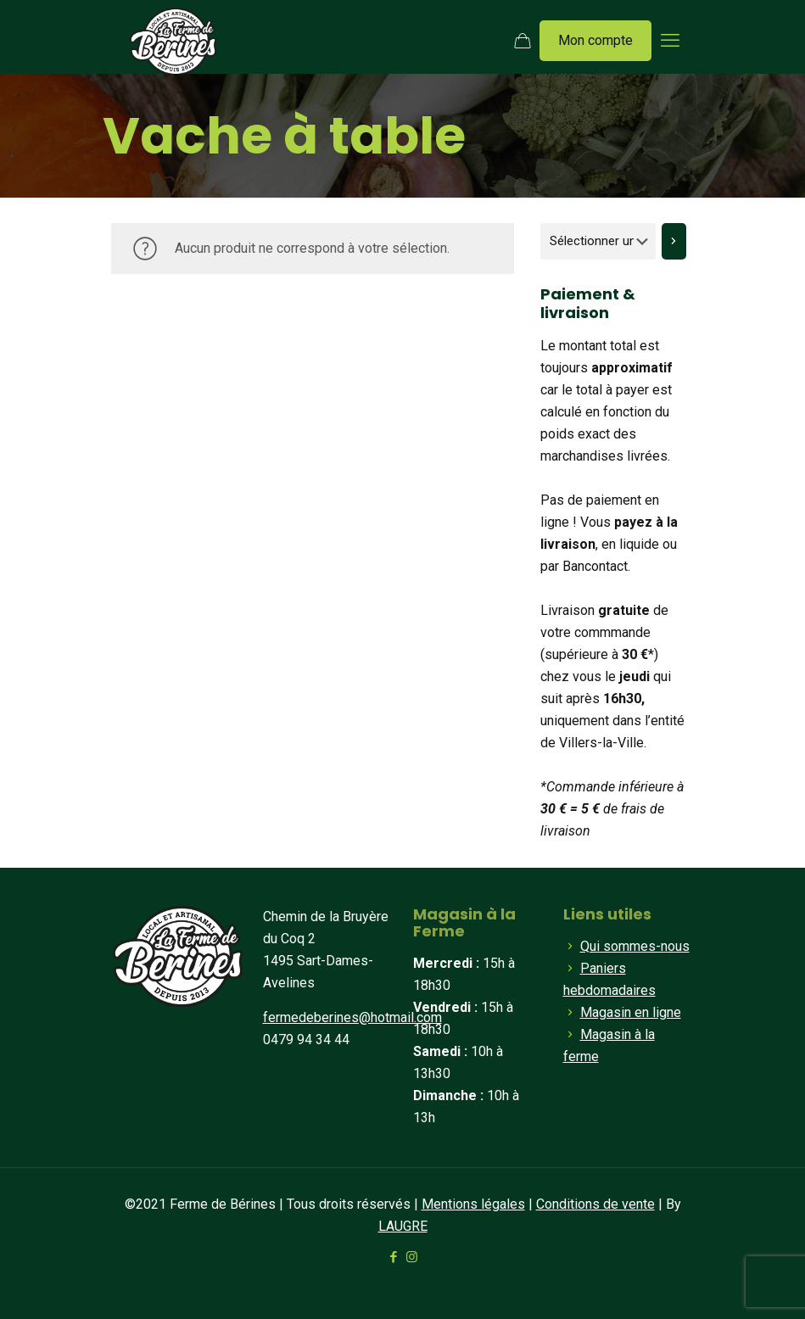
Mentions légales (473, 1204)
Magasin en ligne (630, 1012)
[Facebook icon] (394, 1257)
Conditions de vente (595, 1204)
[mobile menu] (670, 40)
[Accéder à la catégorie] (673, 241)
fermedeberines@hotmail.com (352, 1017)
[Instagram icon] (411, 1257)
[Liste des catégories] (598, 241)
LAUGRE (403, 1226)
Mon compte (595, 40)
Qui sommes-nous (635, 946)
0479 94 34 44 (306, 1039)
